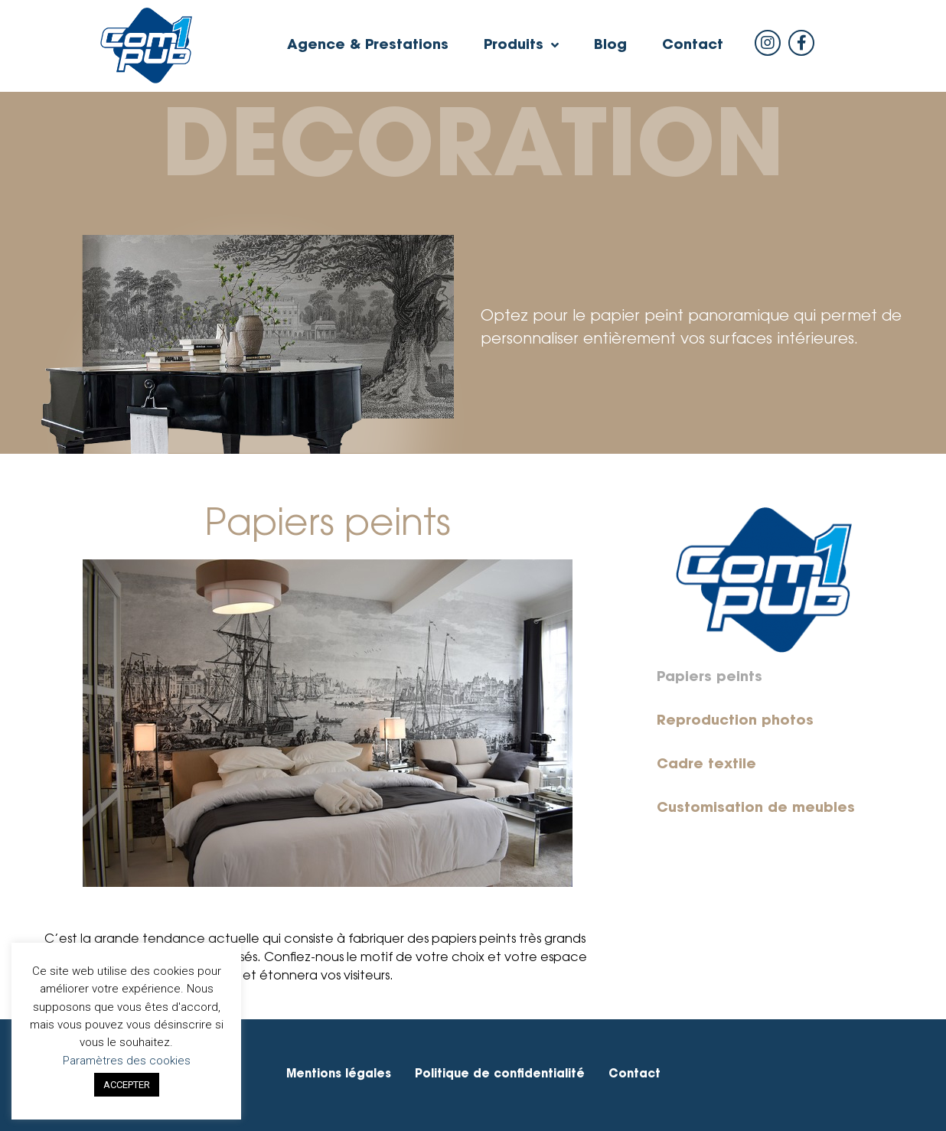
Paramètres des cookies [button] (127, 1060)
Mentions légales (338, 1074)
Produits (521, 46)
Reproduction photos (735, 721)
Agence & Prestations (368, 46)
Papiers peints (709, 678)
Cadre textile (706, 765)
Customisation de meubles (756, 809)
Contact (692, 46)
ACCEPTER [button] (126, 1084)
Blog (610, 46)
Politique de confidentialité (500, 1074)
